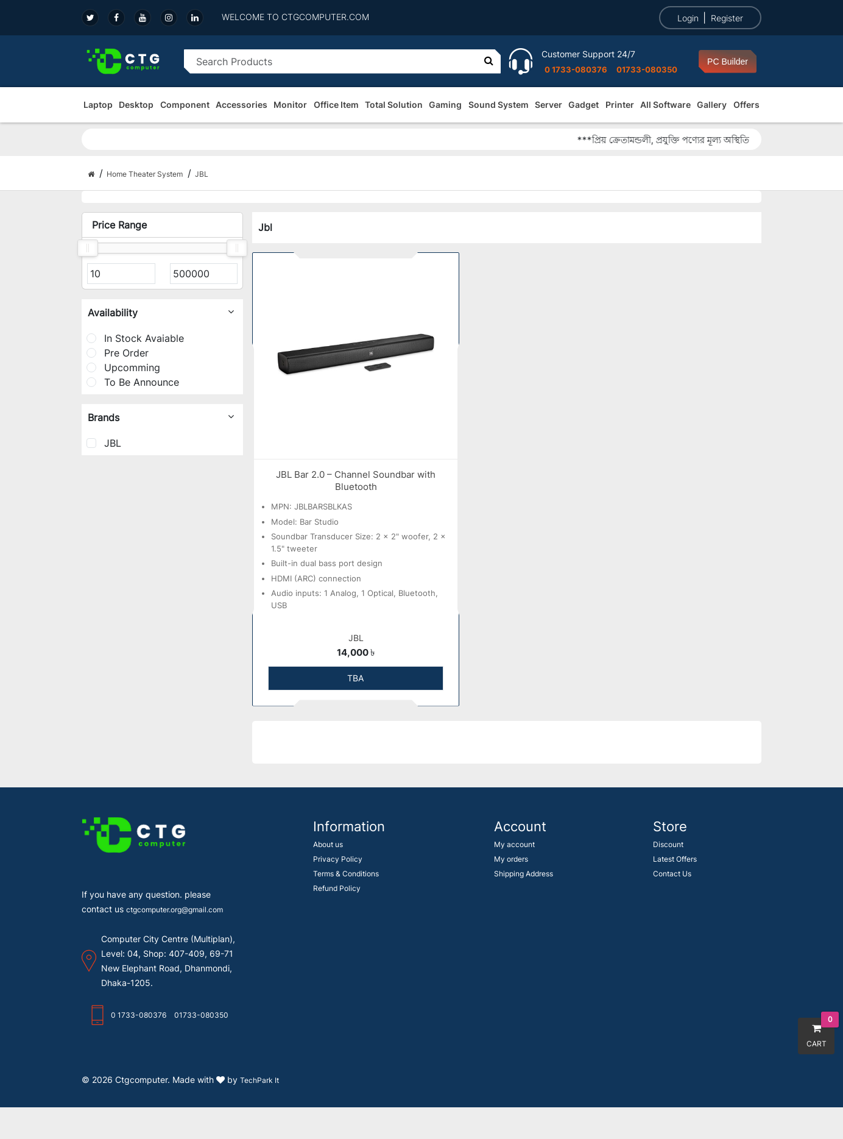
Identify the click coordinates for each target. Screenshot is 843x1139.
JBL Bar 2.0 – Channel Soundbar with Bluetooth (356, 480)
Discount (668, 844)
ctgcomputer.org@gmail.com (174, 909)
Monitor (290, 104)
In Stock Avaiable (135, 338)
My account (514, 844)
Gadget (583, 104)
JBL (103, 443)
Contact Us (672, 873)
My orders (511, 859)
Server (548, 104)
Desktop (136, 104)
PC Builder (727, 61)
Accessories (241, 104)
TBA (355, 678)
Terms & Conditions (346, 873)
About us (328, 844)
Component (185, 104)
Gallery (712, 104)
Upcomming (123, 367)
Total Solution (394, 104)
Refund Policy (337, 888)
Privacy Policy (337, 859)
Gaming (445, 104)
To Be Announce (132, 382)
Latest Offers (675, 859)
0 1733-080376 (576, 69)
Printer (619, 104)
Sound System (498, 104)
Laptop (98, 104)
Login (688, 18)
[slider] (87, 248)
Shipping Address (523, 873)
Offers (746, 104)
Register (727, 18)
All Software (665, 104)
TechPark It (259, 1080)
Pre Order (117, 353)
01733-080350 (646, 69)
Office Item (336, 104)
